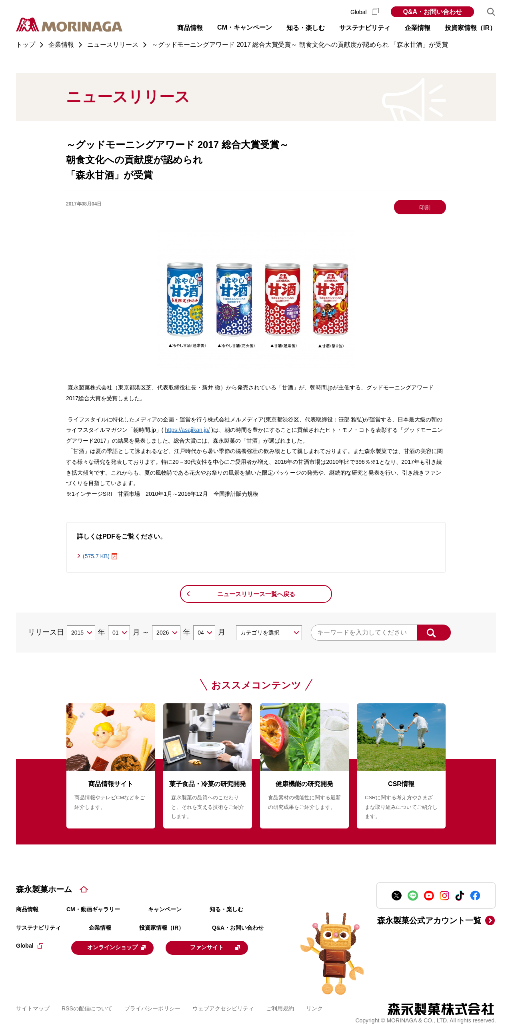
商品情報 (27, 909)
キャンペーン (165, 909)
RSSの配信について (87, 1007)
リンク (314, 1007)
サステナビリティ (38, 927)
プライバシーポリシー (152, 1007)
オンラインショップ (121, 947)
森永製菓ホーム (44, 889)
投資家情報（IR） (161, 927)
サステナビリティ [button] (364, 27)
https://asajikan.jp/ (187, 430)
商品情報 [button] (190, 27)
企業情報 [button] (417, 27)
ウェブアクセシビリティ (223, 1007)
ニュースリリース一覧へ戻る (256, 594)
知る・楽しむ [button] (305, 27)
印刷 (424, 207)
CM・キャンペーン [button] (244, 27)
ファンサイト (225, 947)
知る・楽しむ (226, 909)
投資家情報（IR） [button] (470, 27)
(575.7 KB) (96, 556)
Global (364, 12)
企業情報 (100, 927)
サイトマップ (33, 1007)
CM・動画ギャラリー (93, 909)
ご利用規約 (280, 1007)
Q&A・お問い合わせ (432, 11)
